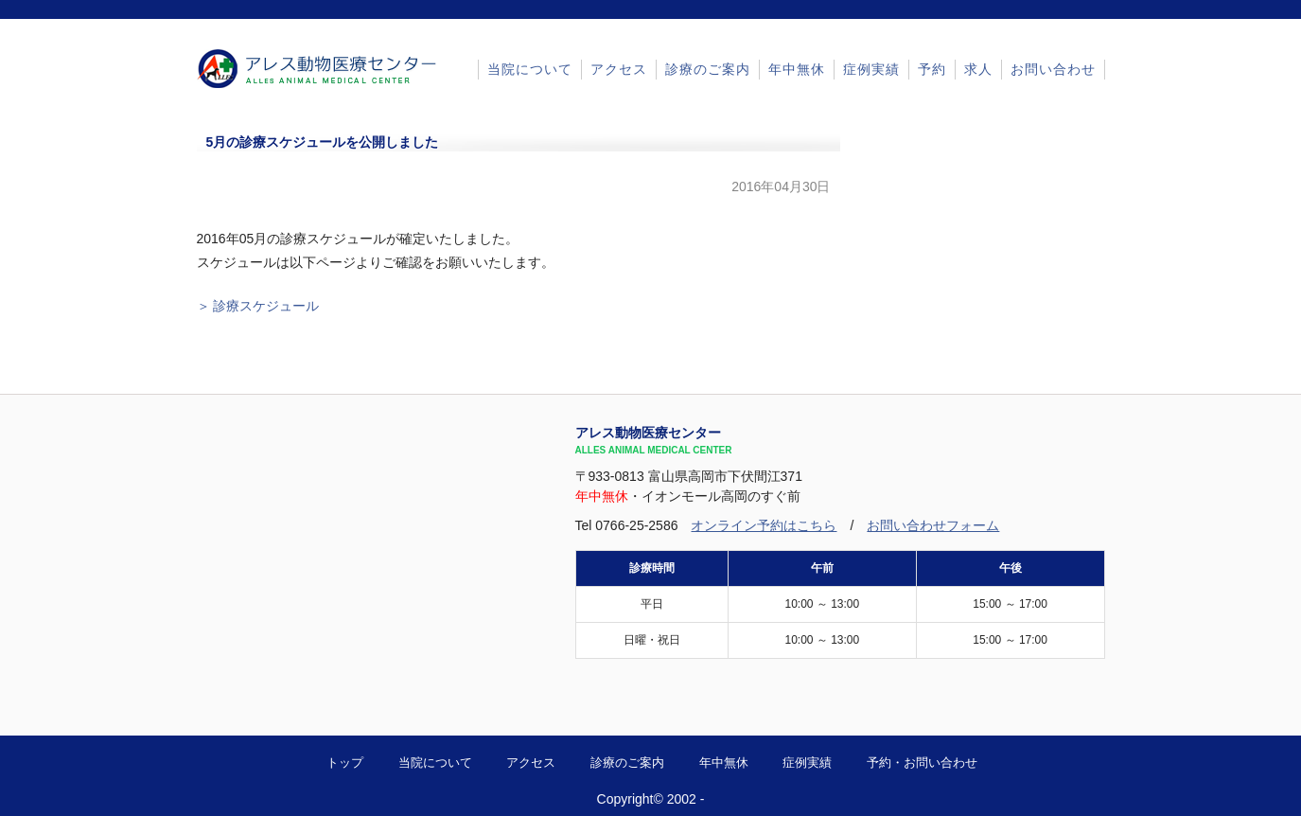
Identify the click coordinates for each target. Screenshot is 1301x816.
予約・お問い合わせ (922, 762)
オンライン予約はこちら (763, 525)
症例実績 (871, 69)
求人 (978, 69)
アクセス (618, 69)
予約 (932, 69)
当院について (529, 69)
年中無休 (796, 69)
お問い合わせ (1053, 69)
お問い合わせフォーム (933, 525)
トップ (344, 762)
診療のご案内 (707, 69)
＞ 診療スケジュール (258, 305)
